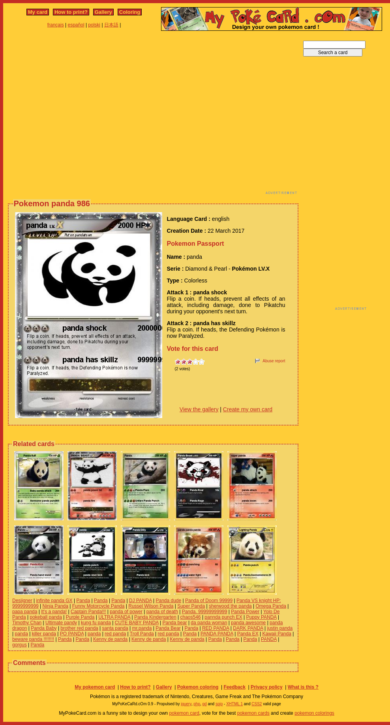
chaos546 (190, 617)
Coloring (129, 12)
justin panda (279, 628)
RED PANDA (215, 628)
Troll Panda (142, 633)
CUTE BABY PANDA (137, 622)
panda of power (126, 611)
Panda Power (245, 611)
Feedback (234, 687)
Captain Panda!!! (88, 611)
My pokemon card (95, 687)
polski (94, 25)
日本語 (111, 25)
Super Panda (191, 606)
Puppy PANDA (261, 617)
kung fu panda (96, 622)
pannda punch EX (223, 617)
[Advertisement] (74, 115)
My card (37, 12)
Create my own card (247, 409)
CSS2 (256, 704)
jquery (186, 704)
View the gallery (199, 409)
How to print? (71, 12)
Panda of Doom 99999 (208, 600)
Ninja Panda (55, 606)
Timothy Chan (26, 622)
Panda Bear (168, 628)
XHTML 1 (234, 704)
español (76, 25)
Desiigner (22, 600)
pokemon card (184, 713)
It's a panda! (54, 611)
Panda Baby (43, 628)
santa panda (115, 628)
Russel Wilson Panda (150, 606)
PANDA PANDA (217, 633)
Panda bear (175, 622)
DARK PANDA (248, 628)
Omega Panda (271, 606)
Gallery (103, 12)
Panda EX (248, 633)
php (196, 704)
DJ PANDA (140, 600)
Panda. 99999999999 (204, 611)
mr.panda (142, 628)
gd (204, 704)
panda (21, 633)
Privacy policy (267, 687)
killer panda (44, 633)
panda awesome (248, 622)
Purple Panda (80, 617)
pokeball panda (46, 617)
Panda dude (168, 600)
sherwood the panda (230, 606)
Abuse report (273, 361)
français (55, 25)
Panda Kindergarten (155, 617)
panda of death (162, 611)
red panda (115, 633)
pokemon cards (253, 713)
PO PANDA (72, 633)
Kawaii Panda (276, 633)
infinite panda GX (54, 600)
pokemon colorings (314, 713)
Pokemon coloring (198, 687)
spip (219, 704)
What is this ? (303, 687)
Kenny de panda (110, 639)
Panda (83, 600)
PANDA (269, 639)
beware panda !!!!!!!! (33, 639)
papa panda (24, 611)
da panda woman (209, 622)
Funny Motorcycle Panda (98, 606)
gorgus (19, 645)
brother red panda (79, 628)
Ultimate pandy (61, 622)
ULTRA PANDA (114, 617)
